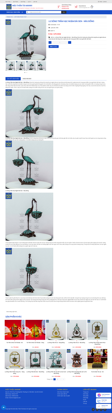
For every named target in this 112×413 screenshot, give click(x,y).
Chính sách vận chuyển (63, 396)
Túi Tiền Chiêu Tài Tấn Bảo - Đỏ (15, 342)
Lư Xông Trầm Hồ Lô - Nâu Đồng (76, 342)
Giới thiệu (8, 1)
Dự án (29, 1)
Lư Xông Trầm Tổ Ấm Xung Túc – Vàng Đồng (14, 372)
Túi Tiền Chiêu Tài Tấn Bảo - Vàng (35, 342)
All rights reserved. (32, 409)
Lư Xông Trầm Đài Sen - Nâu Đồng (35, 372)
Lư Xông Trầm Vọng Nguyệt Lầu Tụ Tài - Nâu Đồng (77, 372)
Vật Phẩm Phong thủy (20, 17)
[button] (25, 72)
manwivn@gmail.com (84, 7)
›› (63, 379)
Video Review (27, 79)
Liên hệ (35, 1)
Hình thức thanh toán (63, 392)
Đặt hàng (53, 46)
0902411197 (65, 6)
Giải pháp (23, 1)
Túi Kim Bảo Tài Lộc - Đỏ (97, 372)
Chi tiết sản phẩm (13, 79)
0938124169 (65, 8)
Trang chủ (10, 17)
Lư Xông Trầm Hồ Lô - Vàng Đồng (56, 342)
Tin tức (85, 403)
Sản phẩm (15, 1)
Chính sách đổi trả (62, 394)
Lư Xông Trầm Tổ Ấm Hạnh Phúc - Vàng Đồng (97, 343)
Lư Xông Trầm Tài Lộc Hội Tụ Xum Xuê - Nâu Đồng (56, 372)
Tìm (64, 12)
